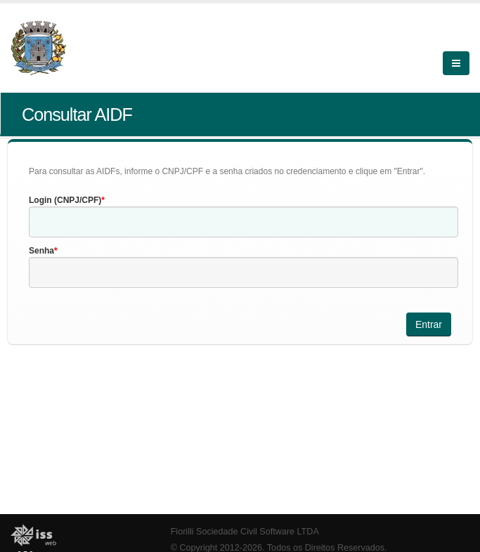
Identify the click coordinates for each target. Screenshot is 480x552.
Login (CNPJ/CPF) (65, 200)
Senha (41, 251)
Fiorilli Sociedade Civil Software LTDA (245, 532)
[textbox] (243, 221)
